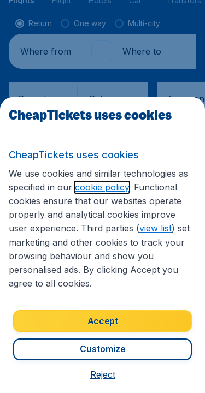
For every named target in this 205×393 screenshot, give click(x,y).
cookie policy (102, 187)
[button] (102, 374)
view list (155, 228)
